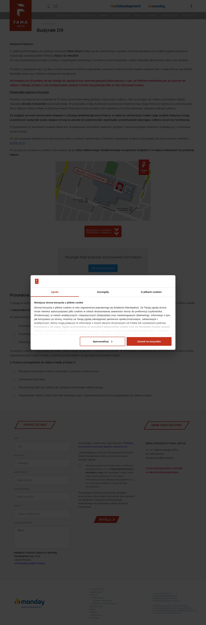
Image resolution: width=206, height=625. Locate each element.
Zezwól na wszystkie (149, 341)
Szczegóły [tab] (103, 292)
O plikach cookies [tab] (151, 292)
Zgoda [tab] (54, 292)
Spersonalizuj (102, 341)
